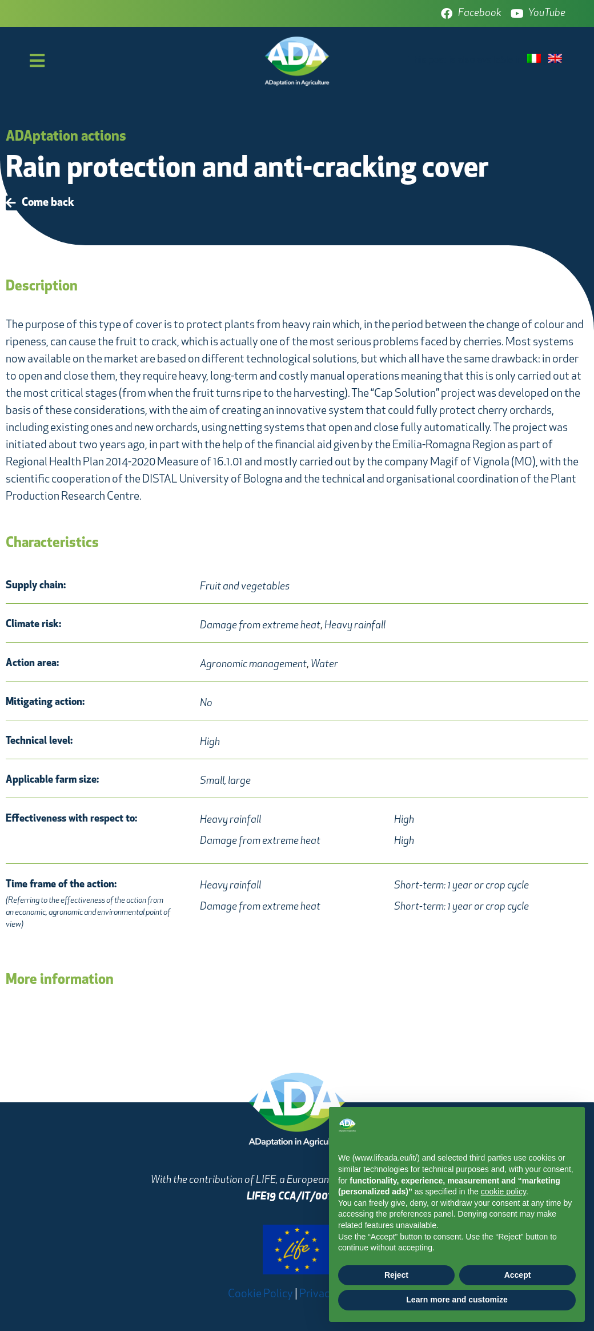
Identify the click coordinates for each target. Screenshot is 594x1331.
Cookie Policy (260, 1294)
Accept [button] (517, 1275)
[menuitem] (535, 59)
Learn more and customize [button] (456, 1299)
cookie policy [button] (503, 1191)
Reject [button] (396, 1275)
